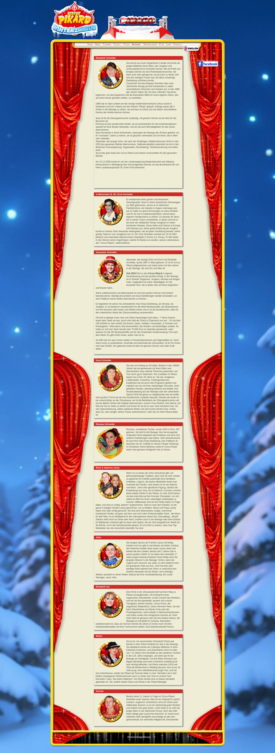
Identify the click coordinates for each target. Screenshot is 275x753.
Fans (161, 44)
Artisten (136, 44)
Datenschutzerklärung (138, 737)
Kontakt (177, 44)
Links (168, 44)
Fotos (126, 44)
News (97, 44)
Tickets (116, 44)
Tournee (107, 44)
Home (90, 44)
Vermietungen (150, 44)
